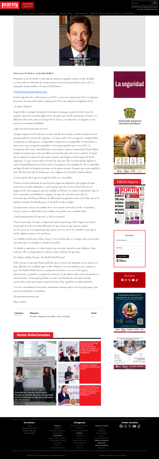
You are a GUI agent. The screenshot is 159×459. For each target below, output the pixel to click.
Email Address (122, 240)
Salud (57, 445)
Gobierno (57, 428)
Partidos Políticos (57, 431)
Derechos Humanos (79, 426)
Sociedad (57, 436)
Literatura (79, 436)
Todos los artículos (29, 428)
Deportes (102, 448)
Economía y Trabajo (79, 431)
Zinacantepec (102, 433)
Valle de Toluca (101, 426)
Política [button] (32, 13)
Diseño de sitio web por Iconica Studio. (113, 455)
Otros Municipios (101, 438)
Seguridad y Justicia (57, 438)
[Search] (142, 3)
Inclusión (79, 428)
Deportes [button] (117, 13)
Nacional (17, 316)
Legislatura (57, 433)
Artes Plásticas (79, 443)
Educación (57, 443)
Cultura (79, 433)
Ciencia (79, 445)
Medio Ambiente (57, 448)
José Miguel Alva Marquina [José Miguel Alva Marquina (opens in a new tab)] (30, 91)
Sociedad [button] (42, 13)
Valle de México (102, 440)
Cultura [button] (53, 13)
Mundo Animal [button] (105, 13)
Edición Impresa (29, 431)
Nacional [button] (93, 13)
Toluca (101, 428)
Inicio (25, 13)
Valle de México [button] (82, 13)
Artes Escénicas (79, 440)
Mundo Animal (101, 445)
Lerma (101, 436)
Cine (79, 438)
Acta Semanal (128, 13)
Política (57, 426)
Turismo (79, 448)
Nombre (119, 248)
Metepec (101, 431)
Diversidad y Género (57, 440)
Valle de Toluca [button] (65, 13)
